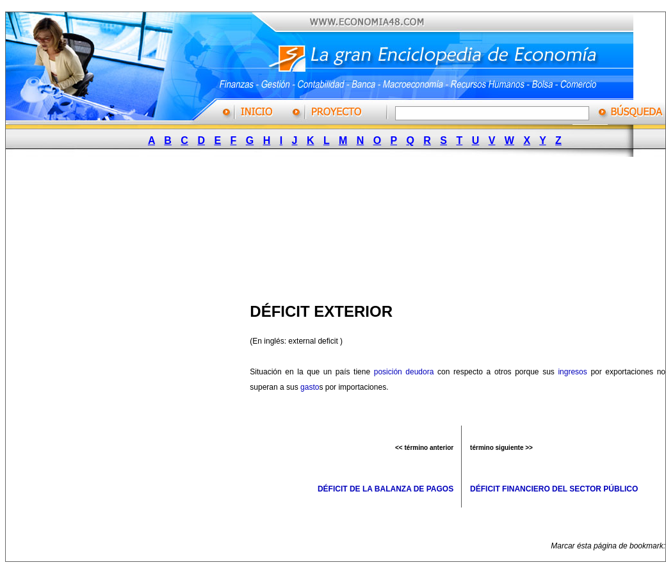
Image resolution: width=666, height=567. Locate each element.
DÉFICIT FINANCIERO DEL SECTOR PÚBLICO (554, 488)
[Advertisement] (168, 226)
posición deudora (404, 371)
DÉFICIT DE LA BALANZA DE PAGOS (385, 488)
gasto (309, 387)
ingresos (572, 371)
